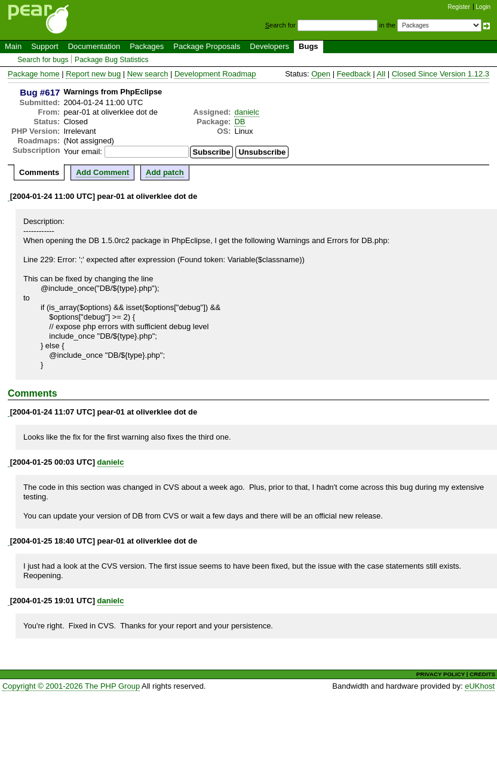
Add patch (165, 172)
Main (13, 46)
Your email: (82, 151)
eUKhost (480, 686)
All (381, 73)
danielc (246, 112)
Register (459, 7)
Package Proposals (206, 46)
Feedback (354, 73)
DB (239, 121)
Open (320, 73)
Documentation (94, 46)
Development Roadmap (215, 73)
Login (483, 7)
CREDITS (482, 674)
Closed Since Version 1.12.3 (440, 73)
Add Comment (102, 172)
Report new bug (93, 73)
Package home (34, 73)
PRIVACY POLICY (440, 674)
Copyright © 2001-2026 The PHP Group (71, 686)
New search (147, 73)
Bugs (308, 46)
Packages (147, 46)
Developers (269, 46)
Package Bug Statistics (112, 60)
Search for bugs (42, 60)
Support (45, 46)
